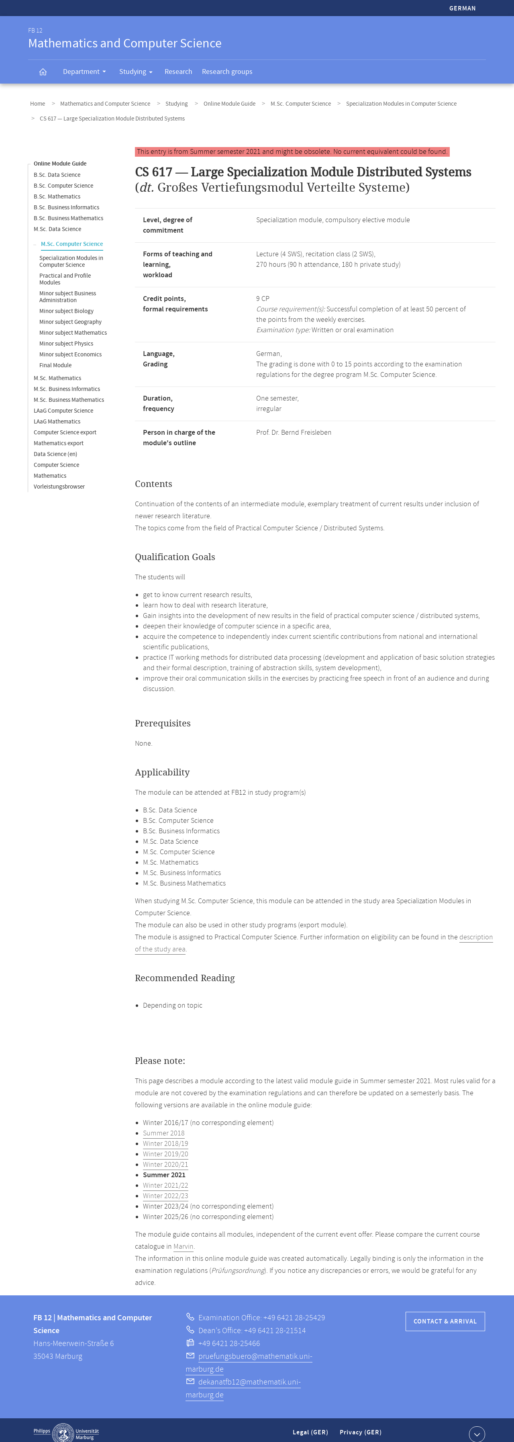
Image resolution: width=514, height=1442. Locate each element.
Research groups (227, 71)
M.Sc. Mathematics (57, 370)
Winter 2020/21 (165, 1156)
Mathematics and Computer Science (98, 102)
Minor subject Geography (70, 313)
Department (87, 72)
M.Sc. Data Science (57, 221)
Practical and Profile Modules (65, 271)
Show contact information (476, 1425)
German (462, 8)
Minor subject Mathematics (73, 324)
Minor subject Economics (70, 346)
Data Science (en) (56, 446)
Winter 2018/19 (165, 1135)
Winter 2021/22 (165, 1177)
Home (35, 102)
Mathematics (50, 467)
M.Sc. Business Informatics (67, 381)
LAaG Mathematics (57, 413)
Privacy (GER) (361, 1427)
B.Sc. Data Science (57, 166)
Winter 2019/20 (165, 1146)
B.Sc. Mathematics (57, 188)
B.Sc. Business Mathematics (68, 210)
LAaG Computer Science (63, 402)
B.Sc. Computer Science (63, 177)
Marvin (183, 1238)
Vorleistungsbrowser (59, 478)
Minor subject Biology (66, 303)
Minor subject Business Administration (67, 288)
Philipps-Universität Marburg (66, 1426)
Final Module (55, 357)
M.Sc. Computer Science (276, 102)
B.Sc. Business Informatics (66, 199)
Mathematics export (59, 435)
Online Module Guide (210, 102)
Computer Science (56, 456)
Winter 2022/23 (165, 1187)
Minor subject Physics (66, 335)
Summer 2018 (164, 1125)
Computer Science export (65, 424)
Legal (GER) (311, 1427)
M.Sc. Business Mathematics (69, 391)
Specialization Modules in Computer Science (371, 102)
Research (178, 71)
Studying (138, 73)
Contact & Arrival (445, 1313)
